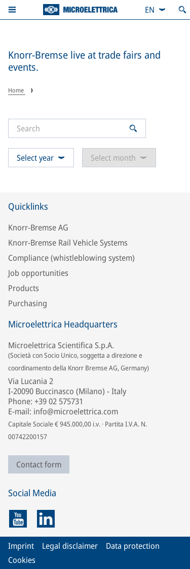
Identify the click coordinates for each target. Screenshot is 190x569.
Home (16, 90)
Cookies (21, 559)
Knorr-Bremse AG (38, 227)
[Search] (71, 128)
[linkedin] (46, 519)
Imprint (21, 545)
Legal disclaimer (70, 545)
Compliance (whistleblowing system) (71, 257)
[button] (12, 9)
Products (23, 288)
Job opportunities (38, 272)
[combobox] (155, 10)
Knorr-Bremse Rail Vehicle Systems (68, 242)
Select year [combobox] (41, 157)
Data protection (133, 545)
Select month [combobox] (119, 157)
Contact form (38, 464)
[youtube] (18, 519)
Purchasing (27, 303)
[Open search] (182, 10)
